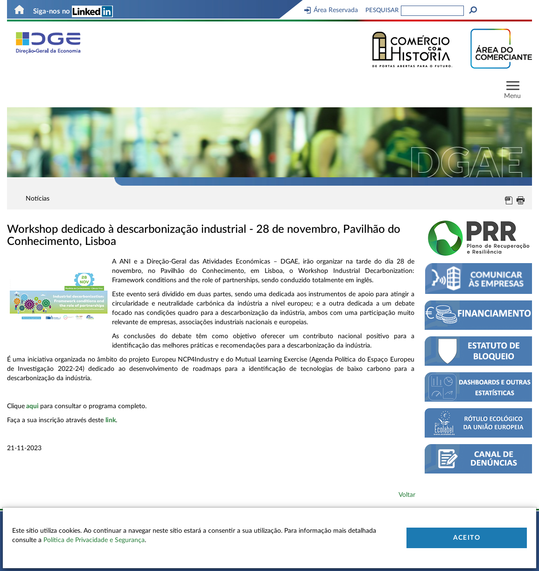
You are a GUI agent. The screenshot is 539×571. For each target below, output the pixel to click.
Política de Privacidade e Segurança (94, 540)
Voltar (407, 495)
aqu (31, 406)
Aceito (466, 538)
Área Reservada (331, 10)
